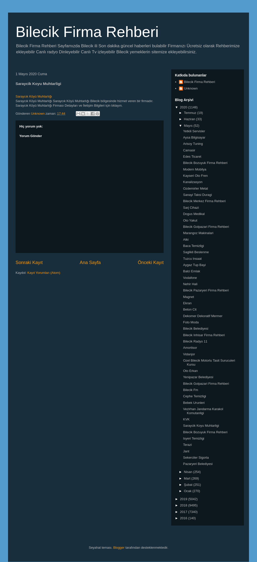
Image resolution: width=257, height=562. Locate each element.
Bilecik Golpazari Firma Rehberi (206, 227)
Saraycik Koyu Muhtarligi (201, 425)
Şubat (189, 485)
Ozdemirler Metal (195, 188)
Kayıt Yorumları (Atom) (43, 273)
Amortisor (190, 348)
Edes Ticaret (192, 156)
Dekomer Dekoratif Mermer (202, 316)
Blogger (118, 547)
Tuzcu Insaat (192, 259)
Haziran (190, 119)
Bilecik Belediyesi (195, 328)
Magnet (188, 297)
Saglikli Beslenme (196, 252)
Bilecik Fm (190, 390)
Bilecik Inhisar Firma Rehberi (204, 335)
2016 (184, 518)
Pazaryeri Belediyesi (198, 464)
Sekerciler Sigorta (196, 457)
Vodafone (190, 278)
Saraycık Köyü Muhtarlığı (34, 96)
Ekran (187, 303)
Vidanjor (189, 354)
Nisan (188, 472)
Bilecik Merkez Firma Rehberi (204, 201)
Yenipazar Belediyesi (198, 377)
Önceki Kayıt (151, 262)
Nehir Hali (190, 284)
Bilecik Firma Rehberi (87, 31)
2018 (184, 505)
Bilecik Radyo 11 (195, 341)
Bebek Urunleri (194, 403)
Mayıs (189, 125)
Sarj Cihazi (191, 207)
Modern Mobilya (194, 169)
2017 (184, 512)
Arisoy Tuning (193, 144)
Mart (187, 478)
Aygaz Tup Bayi (194, 265)
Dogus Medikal (194, 214)
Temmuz (190, 113)
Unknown (191, 88)
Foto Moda (191, 322)
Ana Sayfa (90, 262)
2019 (184, 499)
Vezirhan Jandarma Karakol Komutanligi (203, 411)
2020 (184, 107)
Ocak (188, 491)
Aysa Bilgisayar (194, 137)
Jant (186, 451)
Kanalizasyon (192, 182)
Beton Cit (189, 309)
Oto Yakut (190, 220)
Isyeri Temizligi (193, 438)
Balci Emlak (191, 271)
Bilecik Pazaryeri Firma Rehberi (206, 290)
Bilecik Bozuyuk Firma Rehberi (205, 163)
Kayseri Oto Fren (195, 176)
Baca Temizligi (193, 246)
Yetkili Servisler (194, 131)
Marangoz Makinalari (198, 233)
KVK (186, 419)
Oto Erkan (190, 371)
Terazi (187, 445)
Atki (185, 239)
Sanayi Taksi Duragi (197, 195)
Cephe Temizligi (194, 396)
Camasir (189, 150)
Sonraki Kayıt (29, 262)
